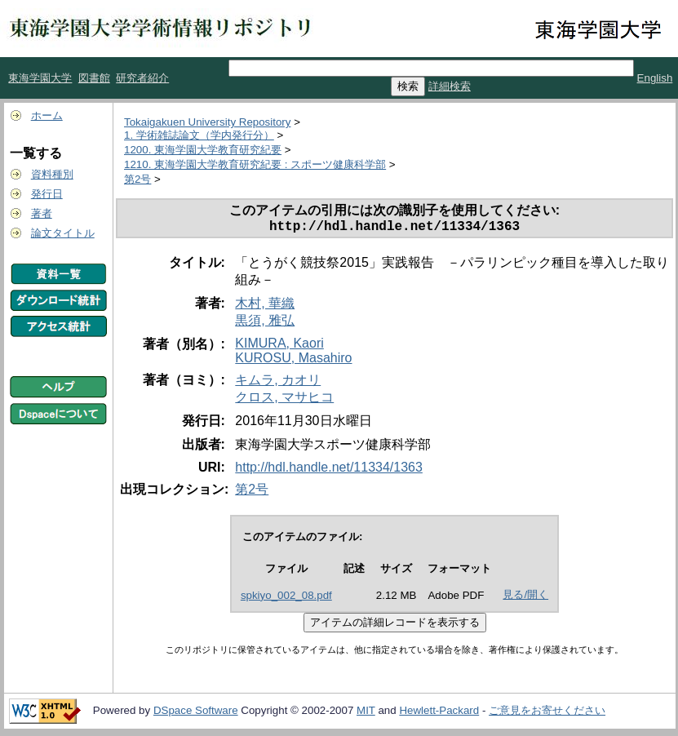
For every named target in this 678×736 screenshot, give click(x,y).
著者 (41, 213)
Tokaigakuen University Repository (207, 122)
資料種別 (52, 174)
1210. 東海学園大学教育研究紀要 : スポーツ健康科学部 (255, 164)
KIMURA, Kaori (279, 346)
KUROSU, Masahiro (293, 361)
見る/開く (525, 598)
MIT (366, 713)
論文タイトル (63, 233)
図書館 (94, 78)
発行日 (47, 194)
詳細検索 (449, 86)
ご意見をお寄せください (547, 713)
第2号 (137, 179)
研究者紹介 (142, 78)
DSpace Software (195, 713)
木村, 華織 (265, 306)
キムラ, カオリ (278, 383)
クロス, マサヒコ (284, 400)
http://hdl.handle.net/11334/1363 (329, 470)
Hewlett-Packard (439, 713)
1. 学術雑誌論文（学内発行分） (199, 135)
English (655, 78)
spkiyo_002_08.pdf (286, 598)
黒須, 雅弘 (265, 323)
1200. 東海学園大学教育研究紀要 (202, 150)
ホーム (47, 115)
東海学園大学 (40, 78)
